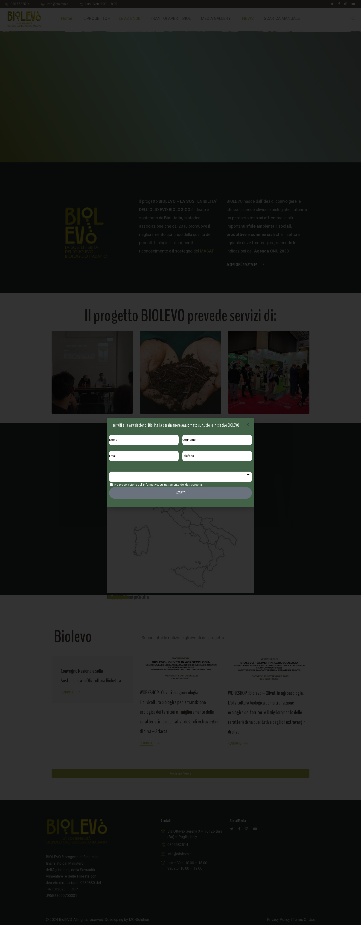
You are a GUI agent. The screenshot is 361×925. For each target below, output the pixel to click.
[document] (180, 462)
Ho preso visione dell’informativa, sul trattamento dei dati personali (158, 484)
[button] (248, 424)
